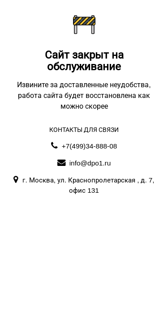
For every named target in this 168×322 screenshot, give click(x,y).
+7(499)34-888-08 (84, 146)
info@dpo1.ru (84, 163)
